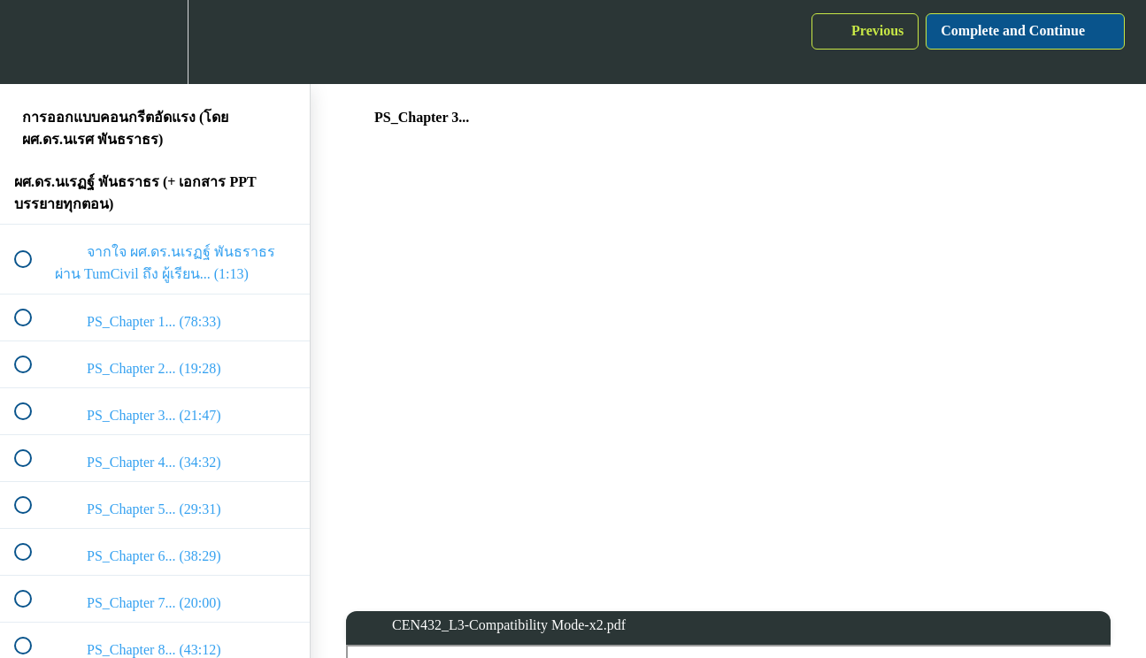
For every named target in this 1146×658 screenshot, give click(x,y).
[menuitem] (155, 42)
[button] (32, 42)
